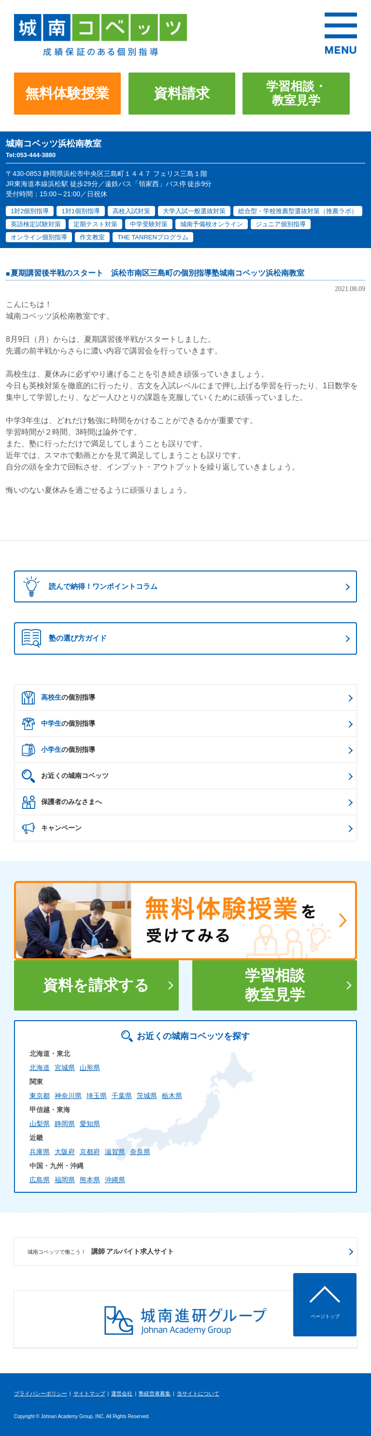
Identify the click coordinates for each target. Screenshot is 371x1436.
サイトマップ (89, 1393)
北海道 (39, 1067)
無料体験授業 (67, 93)
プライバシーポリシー (40, 1393)
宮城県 (65, 1067)
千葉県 (122, 1095)
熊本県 (90, 1180)
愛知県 (90, 1124)
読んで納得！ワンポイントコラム (87, 586)
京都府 (90, 1152)
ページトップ (325, 1316)
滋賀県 (115, 1152)
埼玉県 (96, 1095)
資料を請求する (96, 985)
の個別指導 (58, 697)
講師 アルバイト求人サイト (101, 1251)
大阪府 (65, 1152)
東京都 (39, 1095)
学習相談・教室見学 (296, 93)
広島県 (39, 1180)
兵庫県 (39, 1152)
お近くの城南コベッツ (65, 776)
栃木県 (172, 1095)
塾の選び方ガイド (64, 638)
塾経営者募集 (155, 1393)
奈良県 (140, 1152)
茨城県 (147, 1095)
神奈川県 (68, 1095)
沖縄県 (115, 1180)
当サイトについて (198, 1393)
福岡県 (65, 1180)
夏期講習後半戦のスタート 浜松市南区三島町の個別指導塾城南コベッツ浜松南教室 (157, 273)
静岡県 (65, 1124)
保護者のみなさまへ (62, 802)
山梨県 (39, 1124)
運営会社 (121, 1393)
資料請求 (182, 93)
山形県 (90, 1067)
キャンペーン (52, 828)
